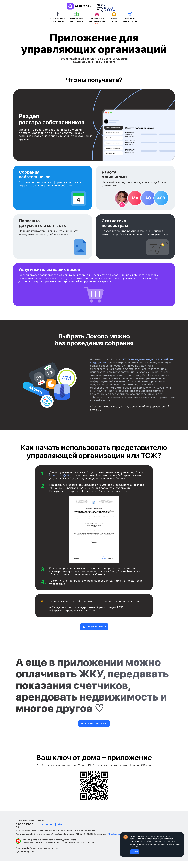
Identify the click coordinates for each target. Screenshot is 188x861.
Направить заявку (96, 626)
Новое (97, 24)
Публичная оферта (25, 852)
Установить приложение (94, 723)
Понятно (134, 852)
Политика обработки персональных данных (37, 848)
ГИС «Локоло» (113, 834)
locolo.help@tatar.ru (62, 475)
